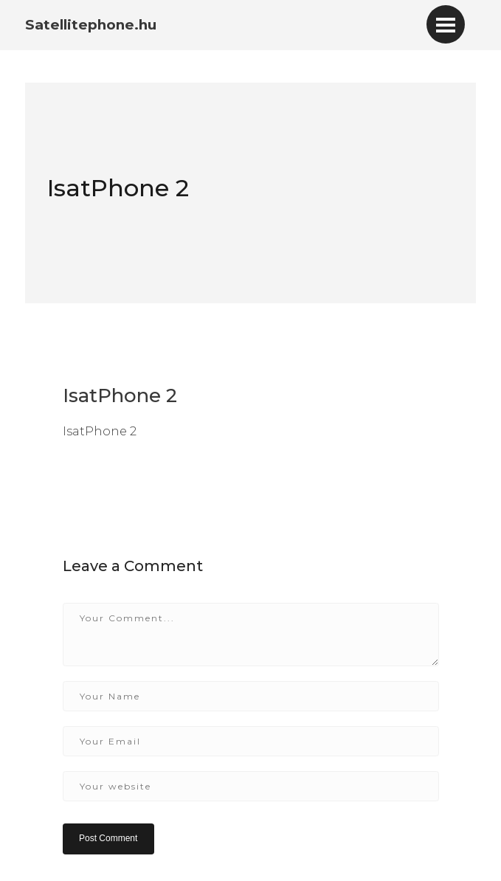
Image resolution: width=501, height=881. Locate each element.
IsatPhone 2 (118, 187)
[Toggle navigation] (445, 24)
